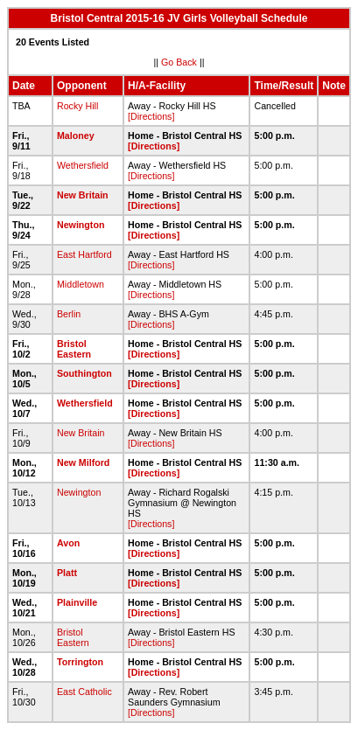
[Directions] (151, 116)
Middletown (80, 284)
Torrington (80, 662)
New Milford (83, 462)
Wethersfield (83, 165)
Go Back (179, 62)
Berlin (69, 314)
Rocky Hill (77, 106)
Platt (67, 572)
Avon (68, 543)
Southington (84, 373)
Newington (80, 224)
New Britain (83, 195)
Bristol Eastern (74, 348)
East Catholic (84, 691)
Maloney (76, 135)
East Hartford (84, 254)
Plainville (77, 602)
